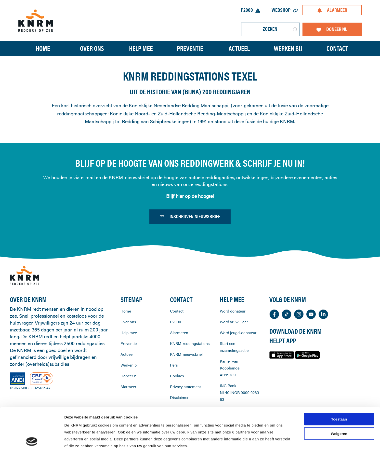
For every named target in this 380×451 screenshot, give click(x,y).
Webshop (285, 10)
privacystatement (146, 426)
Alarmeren (179, 346)
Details (259, 441)
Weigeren (339, 393)
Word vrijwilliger (234, 335)
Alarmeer (332, 10)
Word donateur (233, 325)
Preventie (128, 357)
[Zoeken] (270, 29)
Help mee (128, 346)
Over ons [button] (92, 48)
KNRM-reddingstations (190, 357)
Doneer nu (332, 29)
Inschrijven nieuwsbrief (190, 217)
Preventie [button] (190, 48)
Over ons (128, 335)
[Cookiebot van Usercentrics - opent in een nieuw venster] (31, 441)
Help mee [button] (141, 48)
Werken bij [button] (288, 48)
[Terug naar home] (35, 20)
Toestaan (339, 379)
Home (43, 48)
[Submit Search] (295, 29)
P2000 (250, 10)
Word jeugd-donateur (238, 346)
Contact (337, 48)
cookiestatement (191, 420)
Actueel (239, 48)
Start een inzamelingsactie (234, 361)
